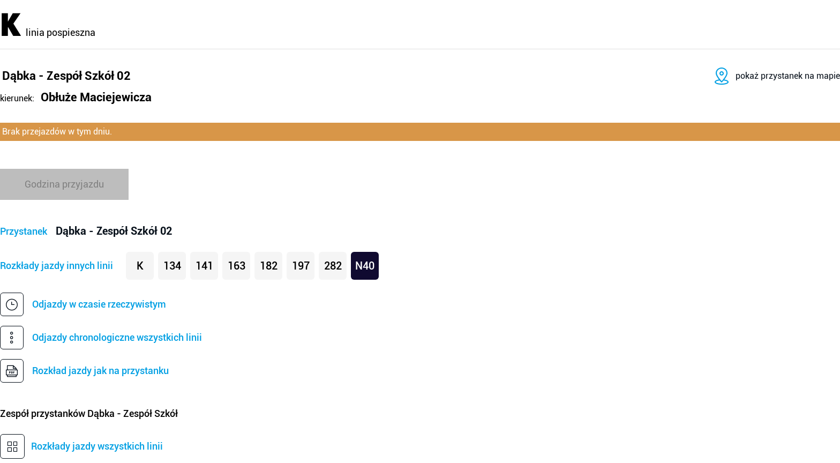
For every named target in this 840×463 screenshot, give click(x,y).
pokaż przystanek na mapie (788, 76)
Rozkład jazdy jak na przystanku (100, 370)
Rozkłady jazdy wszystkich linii (97, 446)
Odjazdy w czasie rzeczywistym (99, 304)
